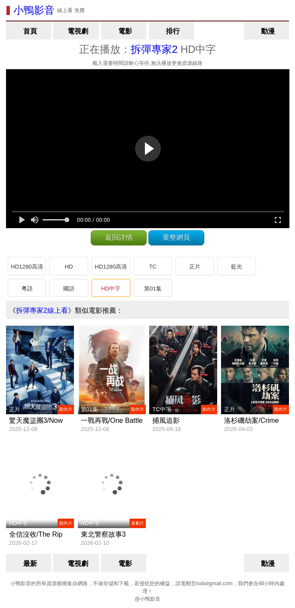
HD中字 (110, 288)
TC (153, 266)
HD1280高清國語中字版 (27, 269)
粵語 (27, 288)
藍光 (236, 266)
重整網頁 (176, 237)
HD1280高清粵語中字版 (111, 269)
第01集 (153, 288)
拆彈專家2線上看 (42, 310)
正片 (194, 266)
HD (69, 266)
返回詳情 (118, 237)
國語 (68, 288)
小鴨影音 (34, 10)
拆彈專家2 (154, 49)
